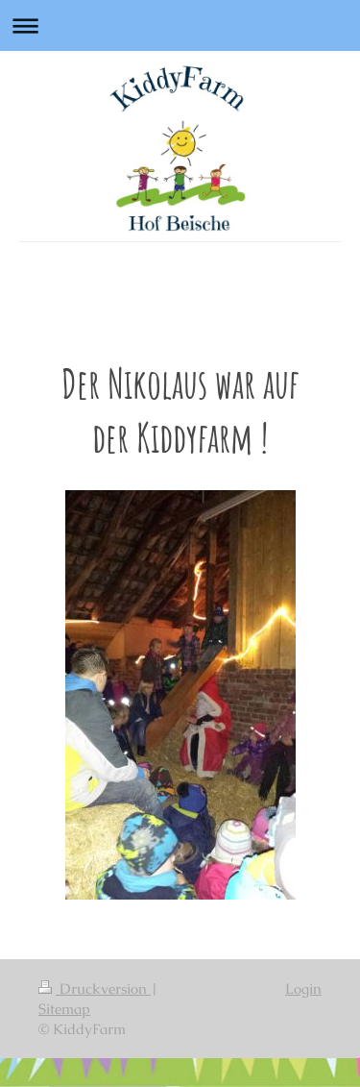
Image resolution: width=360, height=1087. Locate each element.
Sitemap (64, 1009)
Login (303, 988)
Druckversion (94, 988)
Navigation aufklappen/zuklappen (180, 25)
